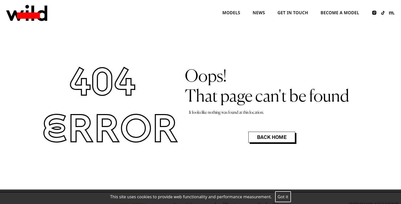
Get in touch (292, 13)
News (259, 13)
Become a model (340, 13)
